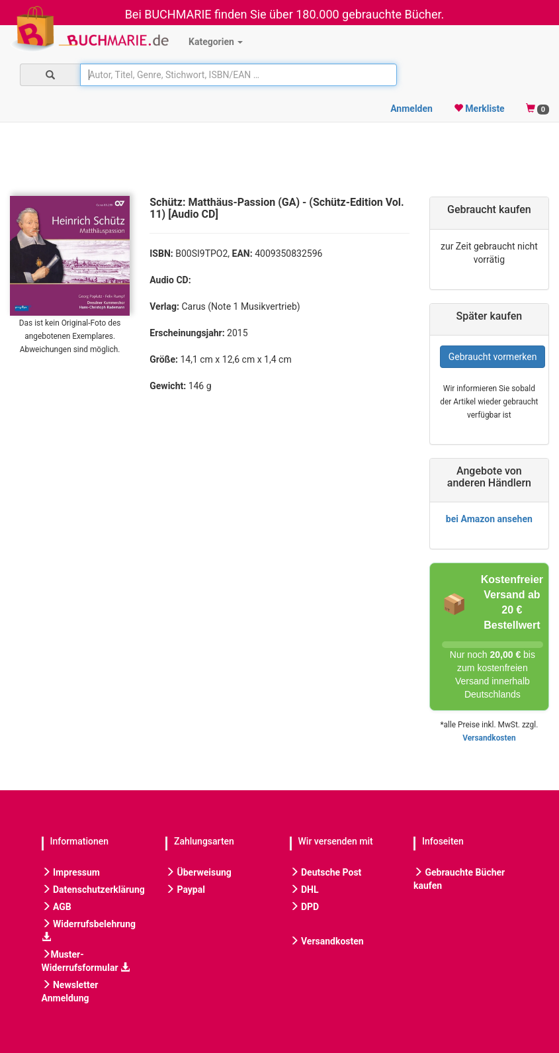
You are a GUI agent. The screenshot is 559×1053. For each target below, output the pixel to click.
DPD (305, 906)
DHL (304, 889)
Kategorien (216, 41)
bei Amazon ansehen (489, 519)
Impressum (71, 872)
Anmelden (411, 108)
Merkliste (479, 108)
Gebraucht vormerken (493, 356)
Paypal (185, 889)
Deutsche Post (326, 872)
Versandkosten (488, 738)
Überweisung (198, 872)
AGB (56, 906)
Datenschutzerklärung (93, 889)
